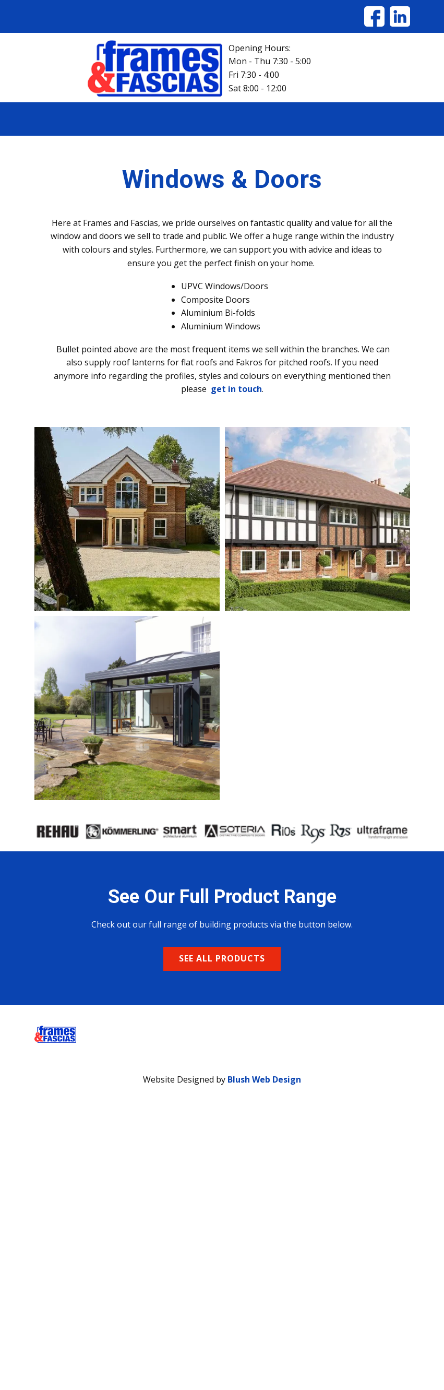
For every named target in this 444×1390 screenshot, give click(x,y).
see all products (222, 958)
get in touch (236, 389)
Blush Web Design (264, 1079)
